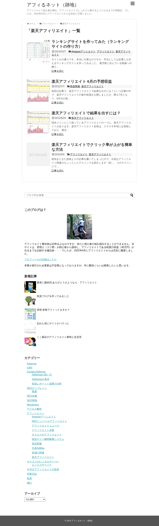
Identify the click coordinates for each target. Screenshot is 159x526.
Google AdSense (36, 371)
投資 (29, 478)
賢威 (34, 391)
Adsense (31, 363)
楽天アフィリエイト (92, 86)
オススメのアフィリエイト (47, 434)
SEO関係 (32, 400)
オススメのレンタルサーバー (43, 461)
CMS (29, 367)
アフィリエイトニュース (45, 425)
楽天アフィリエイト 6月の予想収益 (82, 81)
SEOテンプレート (37, 388)
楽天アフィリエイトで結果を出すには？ (86, 113)
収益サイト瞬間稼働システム (48, 439)
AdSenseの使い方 (42, 374)
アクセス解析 (34, 409)
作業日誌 (32, 474)
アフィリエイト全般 (43, 430)
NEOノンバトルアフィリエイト (49, 421)
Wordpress (33, 404)
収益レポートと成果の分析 (47, 383)
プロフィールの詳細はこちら (40, 259)
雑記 (29, 483)
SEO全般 (32, 396)
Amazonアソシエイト (83, 51)
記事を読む (58, 71)
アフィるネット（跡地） (53, 4)
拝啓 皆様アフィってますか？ (53, 309)
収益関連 (75, 86)
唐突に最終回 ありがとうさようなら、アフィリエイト (67, 282)
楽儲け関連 (38, 452)
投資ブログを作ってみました (53, 296)
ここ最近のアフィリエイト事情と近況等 (59, 337)
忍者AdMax (38, 448)
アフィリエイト (105, 51)
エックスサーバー (42, 465)
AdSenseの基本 (40, 379)
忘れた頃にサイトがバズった (53, 323)
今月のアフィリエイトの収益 (43, 469)
